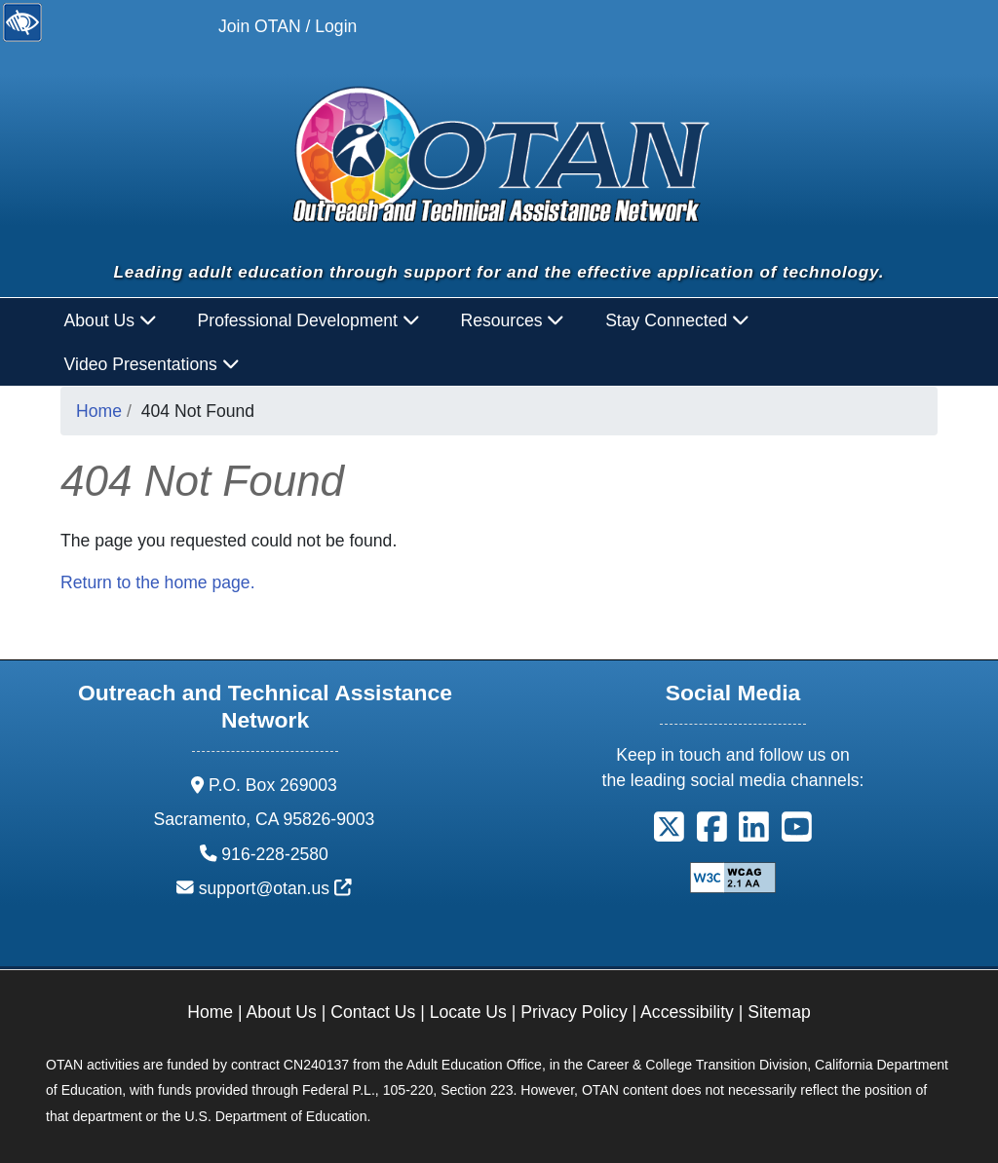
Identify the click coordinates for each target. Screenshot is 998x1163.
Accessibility (687, 1012)
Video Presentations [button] (152, 364)
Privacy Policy (574, 1012)
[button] (669, 833)
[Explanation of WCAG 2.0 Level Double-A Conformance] (733, 875)
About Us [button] (110, 320)
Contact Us (372, 1012)
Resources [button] (512, 320)
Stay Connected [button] (677, 320)
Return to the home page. (157, 582)
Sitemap (779, 1012)
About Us (282, 1012)
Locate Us (468, 1012)
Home (99, 411)
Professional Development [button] (309, 320)
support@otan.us (275, 888)
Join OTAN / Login (287, 26)
